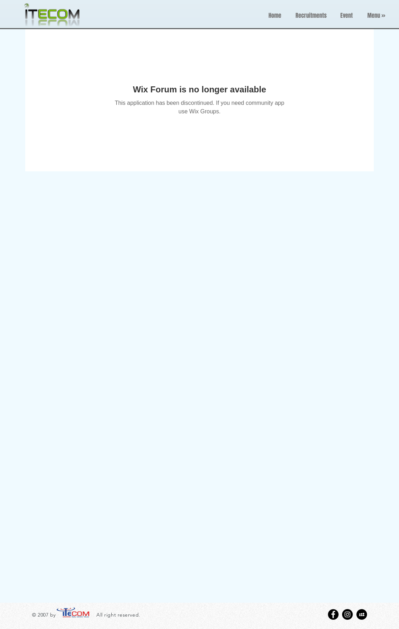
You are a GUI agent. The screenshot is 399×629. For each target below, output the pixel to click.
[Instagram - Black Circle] (347, 614)
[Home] (275, 16)
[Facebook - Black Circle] (333, 614)
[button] (376, 16)
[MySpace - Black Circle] (361, 614)
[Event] (346, 16)
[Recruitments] (311, 16)
